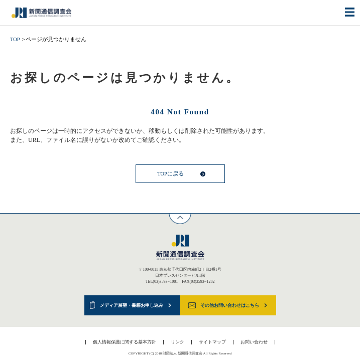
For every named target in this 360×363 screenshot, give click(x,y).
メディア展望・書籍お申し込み (131, 305)
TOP (15, 39)
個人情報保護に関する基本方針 (124, 341)
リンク (177, 341)
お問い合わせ (254, 341)
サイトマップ (212, 341)
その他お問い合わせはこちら (229, 305)
